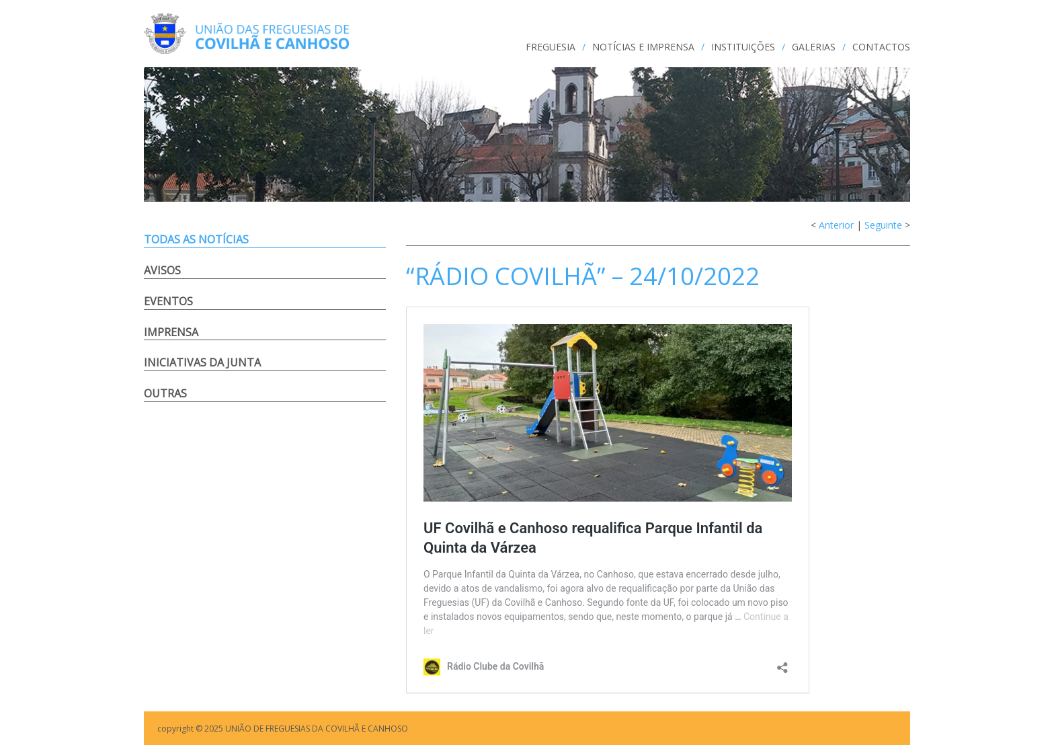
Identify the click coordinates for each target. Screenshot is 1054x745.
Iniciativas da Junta (202, 362)
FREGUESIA (550, 46)
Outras (165, 393)
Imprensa (171, 332)
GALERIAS (814, 46)
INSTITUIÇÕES (743, 46)
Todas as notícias (196, 239)
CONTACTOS (881, 46)
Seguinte (883, 225)
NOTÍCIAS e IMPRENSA (643, 46)
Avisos (162, 270)
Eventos (168, 301)
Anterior (836, 225)
